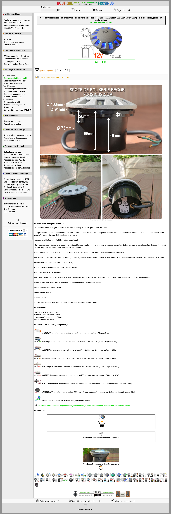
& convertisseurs (17, 135)
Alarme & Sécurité (12, 34)
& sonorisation (12, 124)
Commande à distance (14, 50)
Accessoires (12, 165)
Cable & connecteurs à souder (16, 192)
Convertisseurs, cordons (16, 179)
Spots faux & (17, 89)
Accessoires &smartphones (17, 168)
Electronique (9, 198)
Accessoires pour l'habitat (14, 160)
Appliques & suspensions (14, 94)
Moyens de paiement (123, 501)
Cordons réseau (17, 190)
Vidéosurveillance (12, 14)
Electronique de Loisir (14, 146)
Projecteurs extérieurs (13, 83)
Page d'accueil (121, 10)
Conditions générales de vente (85, 501)
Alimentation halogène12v (14, 105)
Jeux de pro (12, 121)
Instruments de (14, 204)
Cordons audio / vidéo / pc (15, 173)
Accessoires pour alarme (14, 42)
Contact (76, 10)
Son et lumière (10, 115)
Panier (97, 10)
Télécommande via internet (16, 59)
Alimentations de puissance (15, 138)
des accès (12, 45)
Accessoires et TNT (13, 162)
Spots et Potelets (15, 81)
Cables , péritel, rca (16, 182)
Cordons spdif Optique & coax (16, 184)
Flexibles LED (13, 97)
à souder (9, 212)
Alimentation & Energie (14, 129)
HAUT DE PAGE (85, 507)
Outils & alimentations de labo (16, 206)
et (17, 110)
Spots (14, 91)
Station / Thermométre (16, 154)
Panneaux (12, 140)
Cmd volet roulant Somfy (16, 64)
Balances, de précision (17, 157)
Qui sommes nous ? (47, 501)
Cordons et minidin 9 (14, 187)
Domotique (12, 61)
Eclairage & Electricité (14, 70)
